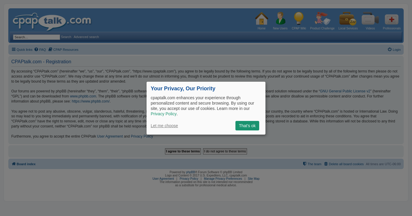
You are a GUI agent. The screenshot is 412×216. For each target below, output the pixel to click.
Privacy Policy (164, 113)
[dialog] (206, 107)
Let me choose (164, 125)
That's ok (247, 125)
